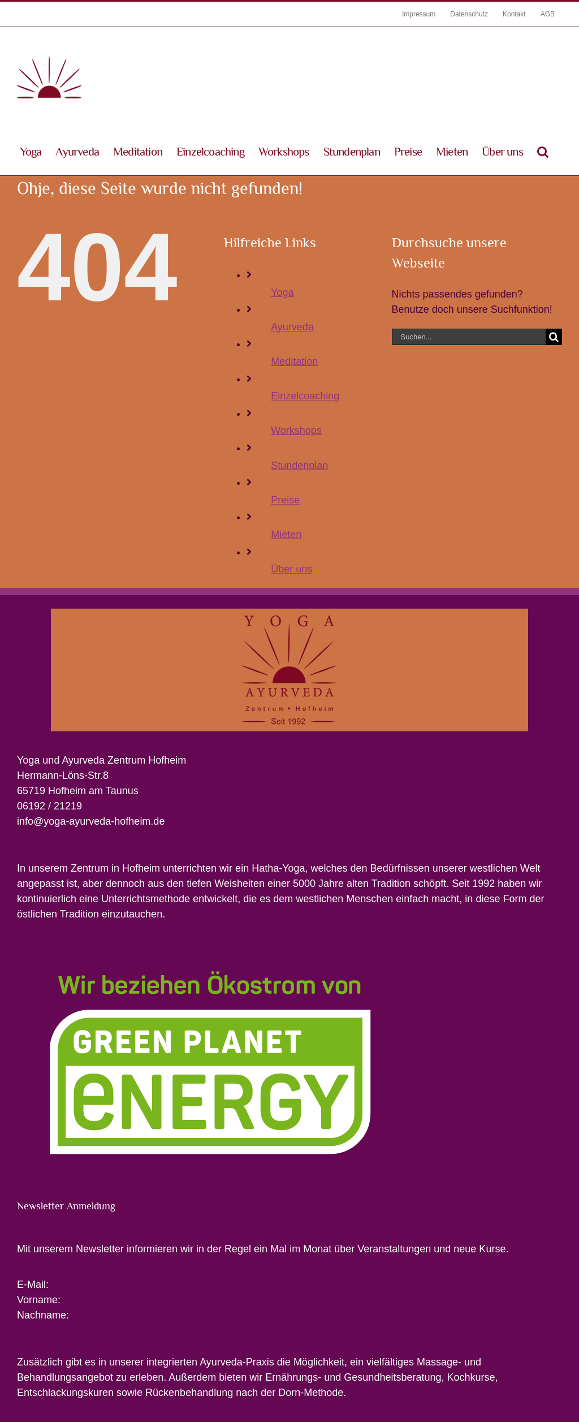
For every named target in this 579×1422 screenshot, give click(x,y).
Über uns (291, 569)
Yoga (282, 292)
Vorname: (39, 1299)
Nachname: (43, 1315)
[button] (542, 151)
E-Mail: (33, 1284)
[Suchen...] (469, 337)
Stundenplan (299, 465)
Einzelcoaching (305, 396)
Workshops (296, 430)
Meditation (294, 361)
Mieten (286, 534)
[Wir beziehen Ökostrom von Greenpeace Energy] (210, 948)
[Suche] (554, 337)
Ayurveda (292, 327)
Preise (285, 500)
